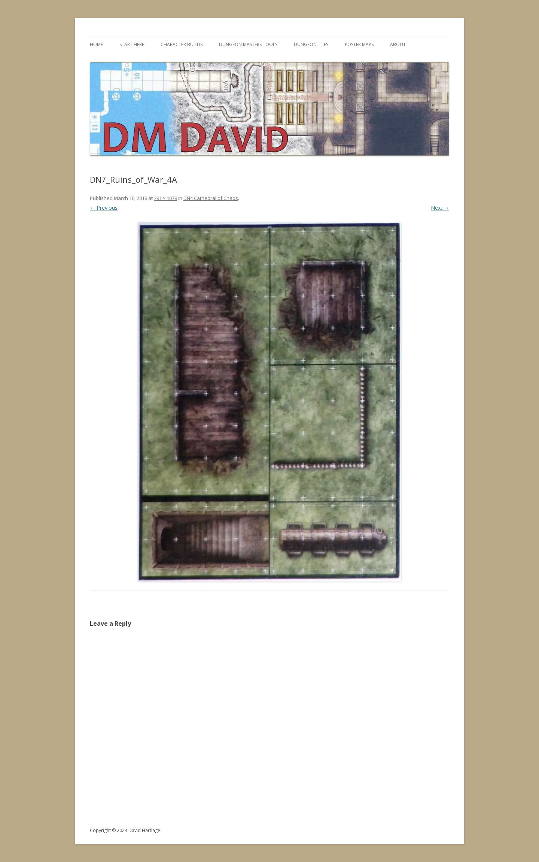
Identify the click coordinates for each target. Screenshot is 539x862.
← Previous (104, 207)
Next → (440, 207)
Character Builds (181, 44)
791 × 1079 (165, 198)
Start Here (131, 44)
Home (96, 44)
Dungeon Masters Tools (248, 44)
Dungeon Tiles (311, 44)
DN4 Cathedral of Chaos (210, 198)
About (398, 44)
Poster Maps (359, 44)
